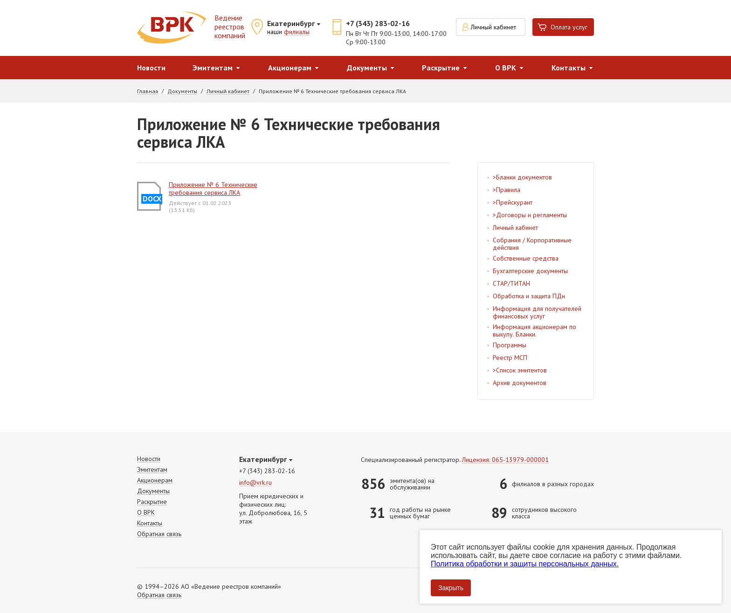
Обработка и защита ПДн (529, 296)
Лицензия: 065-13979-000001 (505, 459)
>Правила (506, 189)
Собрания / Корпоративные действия (532, 243)
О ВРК (505, 67)
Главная (147, 91)
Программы (509, 345)
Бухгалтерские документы (530, 271)
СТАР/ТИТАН (511, 283)
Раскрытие (441, 67)
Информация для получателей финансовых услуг (537, 312)
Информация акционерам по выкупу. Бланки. (534, 330)
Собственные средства (526, 258)
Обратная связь (159, 533)
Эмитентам (213, 67)
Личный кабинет (493, 27)
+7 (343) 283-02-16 (378, 23)
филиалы (297, 32)
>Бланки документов (522, 177)
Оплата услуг (569, 27)
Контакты (569, 67)
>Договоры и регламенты (530, 215)
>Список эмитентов (520, 370)
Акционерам (289, 67)
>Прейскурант (512, 202)
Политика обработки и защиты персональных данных (524, 564)
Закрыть (450, 588)
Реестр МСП (510, 357)
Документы (367, 67)
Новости (151, 67)
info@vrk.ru (255, 482)
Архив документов (519, 382)
